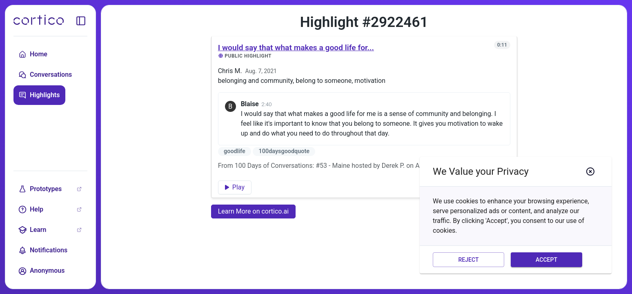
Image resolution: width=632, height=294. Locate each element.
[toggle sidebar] (80, 21)
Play (235, 187)
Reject (468, 260)
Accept (546, 259)
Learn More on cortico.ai (253, 211)
